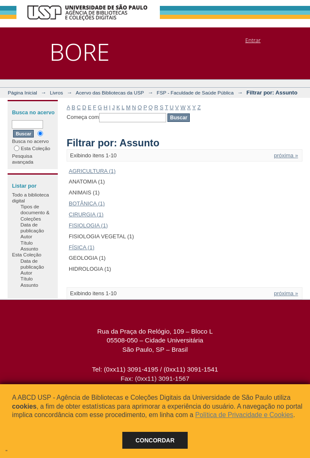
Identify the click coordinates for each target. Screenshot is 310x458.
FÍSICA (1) (81, 247)
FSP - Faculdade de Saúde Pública (195, 92)
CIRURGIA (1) (86, 214)
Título (26, 242)
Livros (56, 92)
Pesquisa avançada (22, 158)
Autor (26, 236)
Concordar (155, 440)
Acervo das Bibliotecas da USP (110, 92)
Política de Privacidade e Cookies (244, 414)
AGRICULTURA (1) (92, 171)
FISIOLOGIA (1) (88, 225)
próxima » (286, 155)
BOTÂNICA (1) (87, 203)
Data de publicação (32, 227)
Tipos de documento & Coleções (34, 212)
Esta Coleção (32, 148)
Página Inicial (22, 92)
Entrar (253, 40)
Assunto (29, 248)
